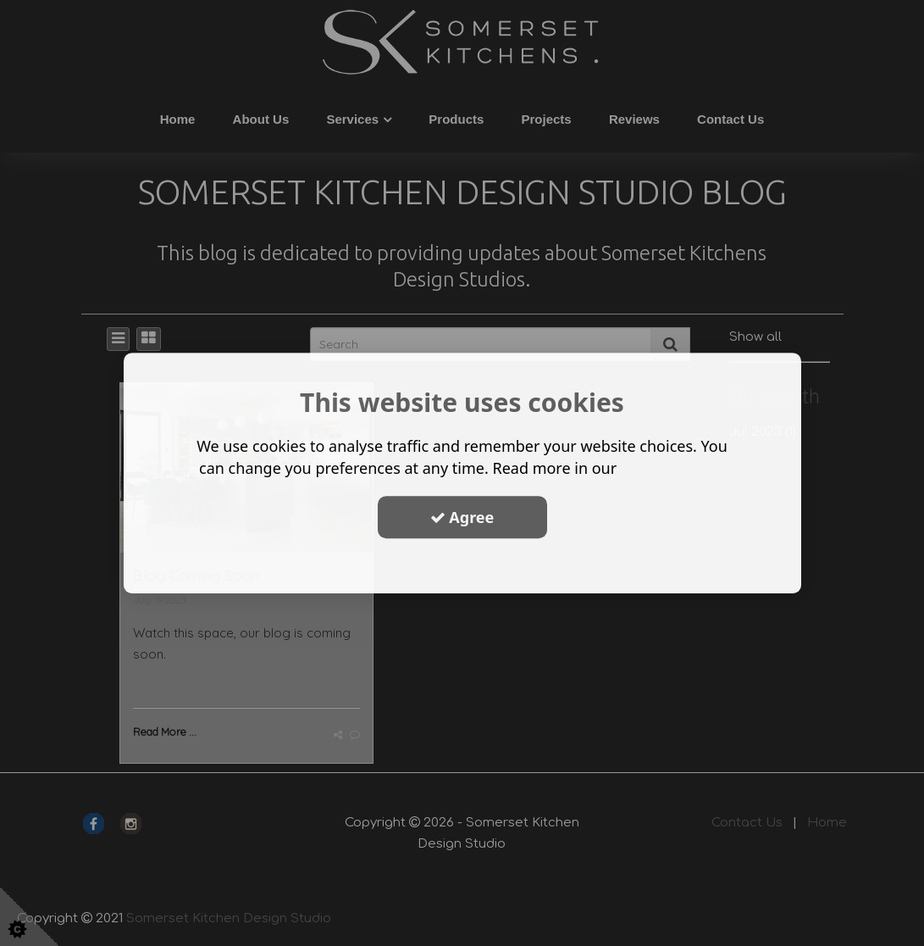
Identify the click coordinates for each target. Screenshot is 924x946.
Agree (462, 517)
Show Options (462, 565)
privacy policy (673, 468)
